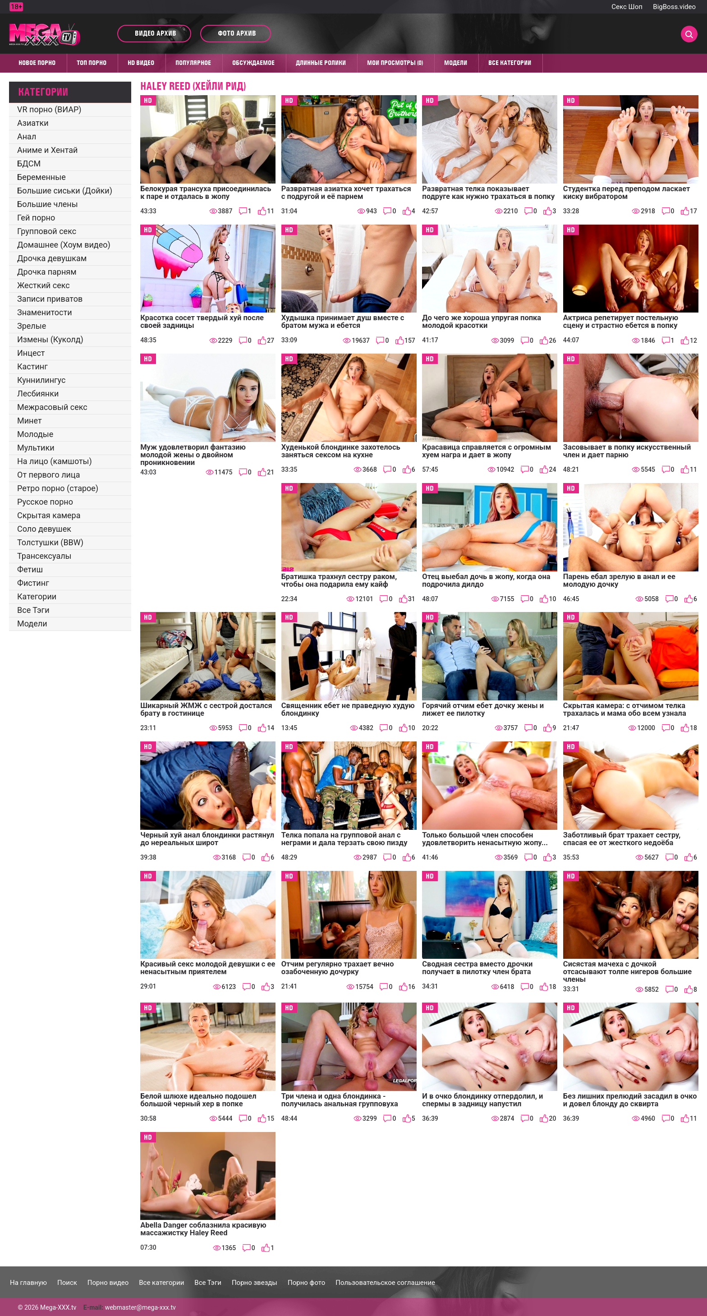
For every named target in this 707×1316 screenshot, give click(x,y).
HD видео (141, 63)
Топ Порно (91, 63)
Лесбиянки (38, 393)
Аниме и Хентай (47, 150)
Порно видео (108, 1283)
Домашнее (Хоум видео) (63, 244)
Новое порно (36, 63)
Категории (36, 596)
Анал (26, 136)
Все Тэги (33, 610)
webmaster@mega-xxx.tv (140, 1307)
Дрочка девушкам (52, 258)
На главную (28, 1283)
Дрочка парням (47, 271)
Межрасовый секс (52, 407)
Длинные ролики (321, 63)
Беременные (41, 177)
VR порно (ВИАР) (49, 109)
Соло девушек (44, 529)
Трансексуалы (44, 556)
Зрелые (31, 326)
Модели (455, 63)
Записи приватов (50, 299)
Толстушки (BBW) (50, 542)
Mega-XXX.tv (58, 1307)
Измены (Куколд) (50, 339)
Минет (29, 420)
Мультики (36, 447)
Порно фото (306, 1283)
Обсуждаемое (253, 63)
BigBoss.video (674, 7)
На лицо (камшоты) (54, 461)
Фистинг (33, 583)
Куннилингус (41, 380)
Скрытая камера (49, 515)
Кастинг (32, 366)
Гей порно (36, 217)
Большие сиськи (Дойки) (64, 190)
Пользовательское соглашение (385, 1283)
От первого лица (48, 474)
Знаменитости (44, 312)
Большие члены (47, 204)
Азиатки (33, 123)
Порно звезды (254, 1283)
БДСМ (29, 163)
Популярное (193, 63)
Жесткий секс (43, 285)
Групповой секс (46, 231)
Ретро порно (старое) (57, 488)
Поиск (67, 1283)
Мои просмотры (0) (395, 63)
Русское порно (45, 501)
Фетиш (30, 569)
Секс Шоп (627, 7)
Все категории (509, 63)
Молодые (35, 434)
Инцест (31, 353)
